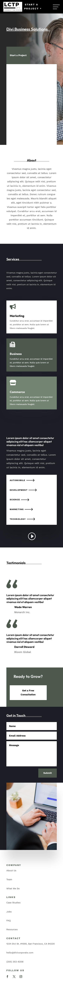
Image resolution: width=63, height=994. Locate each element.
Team (9, 879)
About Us (11, 870)
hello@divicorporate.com (19, 952)
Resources (12, 929)
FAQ (8, 920)
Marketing (17, 509)
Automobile (17, 480)
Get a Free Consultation (28, 692)
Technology (18, 519)
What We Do (13, 888)
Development (19, 490)
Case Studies (13, 902)
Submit (47, 773)
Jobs (9, 911)
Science (15, 499)
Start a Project (31, 6)
